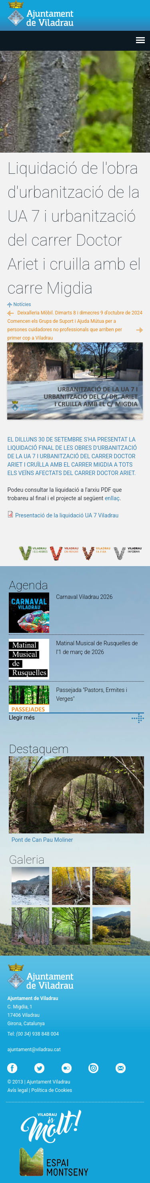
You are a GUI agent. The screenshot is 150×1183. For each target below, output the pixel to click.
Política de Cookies (51, 1090)
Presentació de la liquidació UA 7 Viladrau (66, 515)
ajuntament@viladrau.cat (33, 1049)
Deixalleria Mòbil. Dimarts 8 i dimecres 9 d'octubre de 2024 (79, 313)
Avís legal (17, 1090)
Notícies (22, 304)
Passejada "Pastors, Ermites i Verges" (91, 694)
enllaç (112, 498)
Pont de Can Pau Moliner (42, 840)
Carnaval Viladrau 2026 (84, 597)
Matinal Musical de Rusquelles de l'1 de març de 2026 (97, 647)
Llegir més (22, 717)
